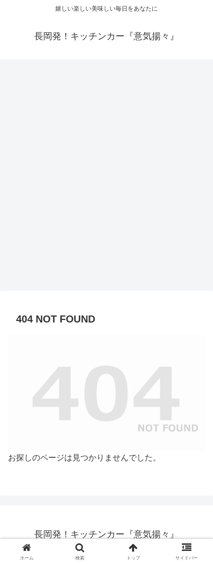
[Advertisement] (106, 178)
